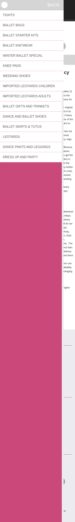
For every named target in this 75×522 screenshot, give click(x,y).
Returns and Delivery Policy (39, 359)
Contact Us (39, 352)
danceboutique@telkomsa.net (41, 307)
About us (39, 378)
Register (27, 5)
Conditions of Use (39, 371)
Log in (37, 5)
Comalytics (43, 516)
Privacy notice (39, 365)
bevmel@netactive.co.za (42, 431)
